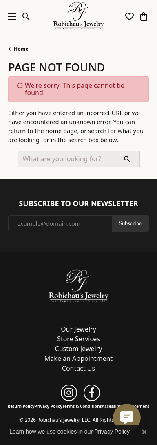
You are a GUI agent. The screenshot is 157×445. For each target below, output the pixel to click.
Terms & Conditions (82, 406)
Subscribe (130, 223)
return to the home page (42, 131)
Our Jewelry (78, 329)
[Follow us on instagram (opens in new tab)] (69, 393)
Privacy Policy (48, 406)
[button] (26, 16)
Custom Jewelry (78, 348)
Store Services (78, 338)
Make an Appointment (78, 358)
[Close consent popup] (144, 431)
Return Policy (21, 406)
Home (21, 48)
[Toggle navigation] (10, 16)
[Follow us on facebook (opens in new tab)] (92, 393)
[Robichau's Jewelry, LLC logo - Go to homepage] (78, 16)
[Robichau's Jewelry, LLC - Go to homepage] (78, 285)
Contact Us (78, 368)
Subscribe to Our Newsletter (78, 203)
